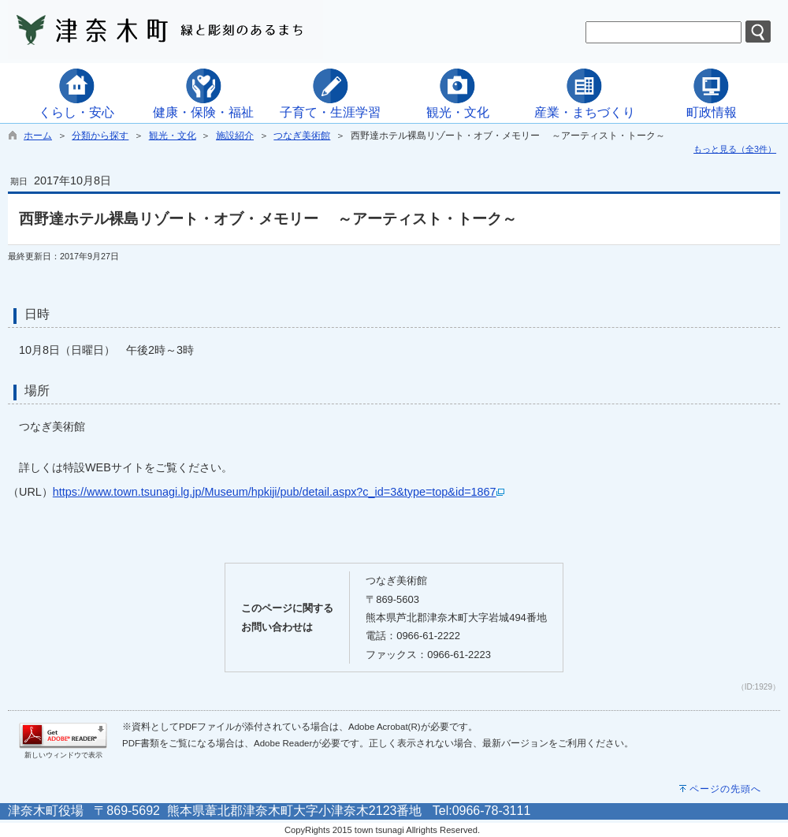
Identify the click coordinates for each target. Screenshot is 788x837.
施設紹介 (235, 135)
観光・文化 (172, 135)
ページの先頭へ (725, 789)
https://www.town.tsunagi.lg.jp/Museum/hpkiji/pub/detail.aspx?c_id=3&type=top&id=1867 (278, 491)
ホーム (38, 135)
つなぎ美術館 (301, 135)
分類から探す (100, 135)
